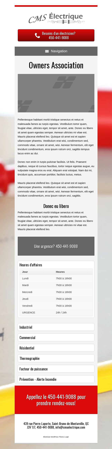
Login (67, 437)
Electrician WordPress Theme (53, 437)
